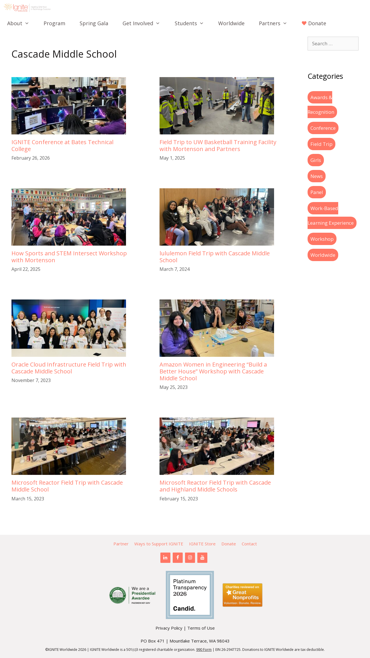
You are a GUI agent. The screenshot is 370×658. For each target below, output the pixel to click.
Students (193, 23)
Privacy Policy (169, 628)
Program (54, 23)
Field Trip (321, 144)
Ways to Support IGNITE (158, 544)
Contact (249, 544)
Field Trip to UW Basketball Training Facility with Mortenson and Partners (218, 145)
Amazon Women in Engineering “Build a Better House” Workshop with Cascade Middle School (213, 371)
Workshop (322, 239)
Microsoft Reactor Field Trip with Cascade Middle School (67, 486)
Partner (121, 544)
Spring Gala (94, 23)
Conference (323, 128)
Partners (276, 23)
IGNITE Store (202, 544)
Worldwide (231, 23)
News (316, 176)
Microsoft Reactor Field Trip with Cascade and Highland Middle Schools (215, 486)
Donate (228, 544)
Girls (315, 160)
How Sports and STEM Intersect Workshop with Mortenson (69, 256)
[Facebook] (178, 558)
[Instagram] (190, 558)
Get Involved (145, 23)
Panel (316, 192)
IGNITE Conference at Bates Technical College (62, 145)
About (21, 23)
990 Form (204, 649)
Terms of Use (201, 628)
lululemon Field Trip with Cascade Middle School (215, 256)
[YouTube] (202, 558)
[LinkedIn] (165, 558)
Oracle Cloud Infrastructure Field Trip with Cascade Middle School (68, 368)
